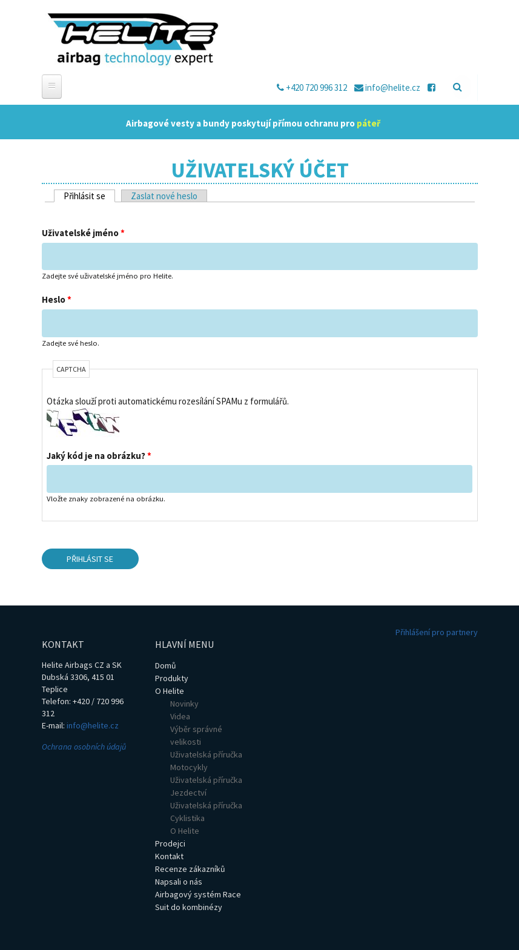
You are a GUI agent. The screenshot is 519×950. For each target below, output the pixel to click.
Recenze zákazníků (190, 868)
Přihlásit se (89, 196)
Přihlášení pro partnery (436, 632)
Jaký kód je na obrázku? (99, 455)
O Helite (169, 690)
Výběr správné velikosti (196, 735)
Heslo (56, 299)
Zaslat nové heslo (164, 196)
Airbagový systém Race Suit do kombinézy (198, 900)
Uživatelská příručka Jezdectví (206, 786)
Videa (180, 716)
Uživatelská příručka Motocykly (206, 761)
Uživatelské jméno (83, 233)
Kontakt (169, 856)
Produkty (171, 678)
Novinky (184, 703)
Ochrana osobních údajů (84, 746)
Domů (165, 665)
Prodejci (170, 843)
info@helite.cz (93, 725)
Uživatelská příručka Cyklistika (206, 811)
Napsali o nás (178, 881)
